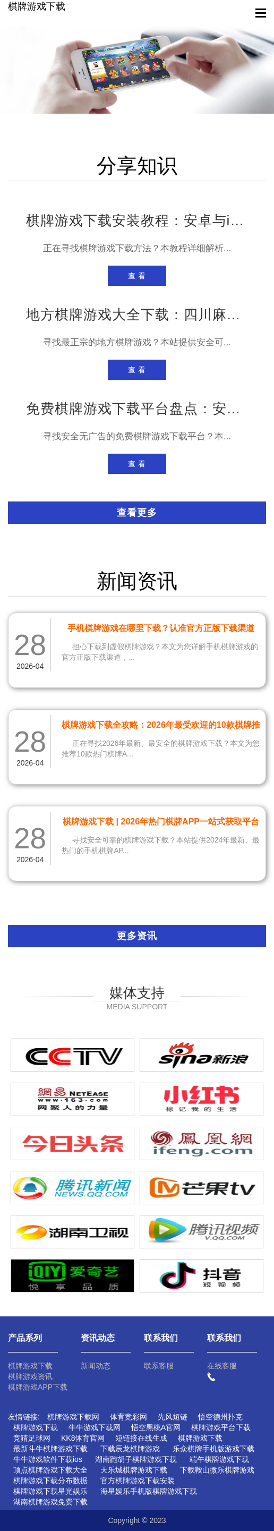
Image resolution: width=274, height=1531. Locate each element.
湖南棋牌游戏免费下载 (50, 1502)
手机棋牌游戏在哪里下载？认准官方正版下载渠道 (160, 628)
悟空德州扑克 (220, 1417)
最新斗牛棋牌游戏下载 (50, 1448)
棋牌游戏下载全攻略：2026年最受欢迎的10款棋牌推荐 (161, 726)
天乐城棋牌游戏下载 (133, 1470)
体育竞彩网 (128, 1417)
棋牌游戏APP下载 (37, 1387)
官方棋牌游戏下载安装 (137, 1480)
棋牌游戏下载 (36, 6)
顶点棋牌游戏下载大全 (50, 1470)
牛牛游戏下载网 (94, 1427)
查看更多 (137, 512)
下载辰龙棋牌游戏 (130, 1448)
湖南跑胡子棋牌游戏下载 (136, 1459)
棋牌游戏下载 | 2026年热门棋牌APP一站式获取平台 (161, 821)
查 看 (137, 275)
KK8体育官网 (83, 1438)
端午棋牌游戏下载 (219, 1459)
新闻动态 (95, 1366)
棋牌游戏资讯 (30, 1376)
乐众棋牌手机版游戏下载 (213, 1448)
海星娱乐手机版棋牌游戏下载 (148, 1491)
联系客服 (159, 1366)
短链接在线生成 (141, 1438)
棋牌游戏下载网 (73, 1417)
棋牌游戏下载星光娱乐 (50, 1491)
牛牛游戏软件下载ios (47, 1459)
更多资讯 (137, 936)
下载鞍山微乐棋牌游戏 (217, 1470)
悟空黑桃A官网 (156, 1427)
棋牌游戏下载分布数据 (50, 1480)
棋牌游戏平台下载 (221, 1427)
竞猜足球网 (31, 1438)
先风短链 (172, 1417)
